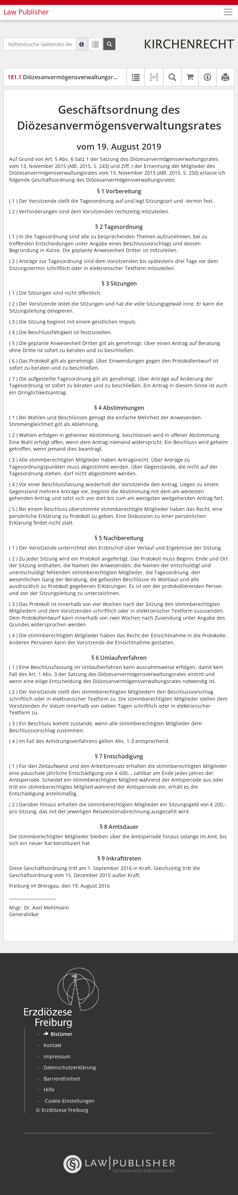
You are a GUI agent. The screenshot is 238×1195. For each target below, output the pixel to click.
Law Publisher (26, 12)
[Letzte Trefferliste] (95, 44)
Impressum (57, 1056)
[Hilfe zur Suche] (81, 44)
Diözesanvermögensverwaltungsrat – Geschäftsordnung (90, 77)
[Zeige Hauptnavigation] (228, 12)
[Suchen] (109, 44)
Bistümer (58, 1034)
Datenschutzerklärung (70, 1067)
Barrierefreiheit (62, 1078)
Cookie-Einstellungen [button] (69, 1100)
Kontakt (53, 1045)
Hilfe (49, 1089)
